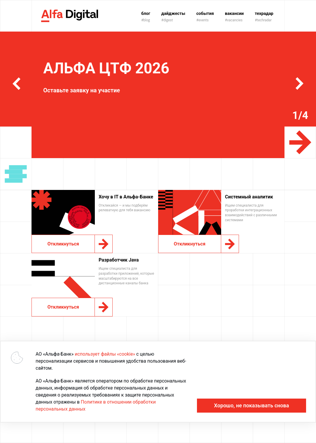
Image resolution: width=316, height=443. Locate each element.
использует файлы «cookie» (105, 354)
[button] (16, 83)
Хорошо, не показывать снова (251, 405)
